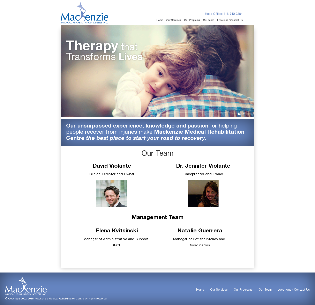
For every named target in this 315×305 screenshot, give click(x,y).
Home (159, 20)
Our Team (208, 20)
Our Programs (192, 20)
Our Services (173, 20)
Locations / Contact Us (230, 20)
